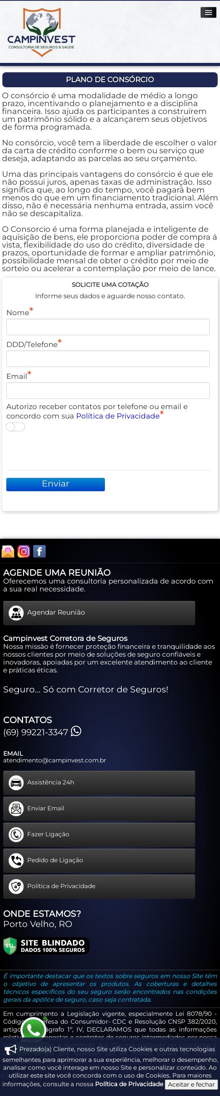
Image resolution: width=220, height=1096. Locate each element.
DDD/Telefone (32, 344)
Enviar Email (36, 809)
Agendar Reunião (46, 613)
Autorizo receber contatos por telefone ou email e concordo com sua (97, 411)
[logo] (41, 32)
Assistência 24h (41, 783)
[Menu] (208, 12)
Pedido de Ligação (45, 860)
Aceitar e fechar (191, 1084)
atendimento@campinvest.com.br (54, 760)
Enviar (55, 483)
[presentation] (66, 450)
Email (16, 376)
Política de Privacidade (118, 415)
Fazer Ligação (38, 835)
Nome (17, 312)
